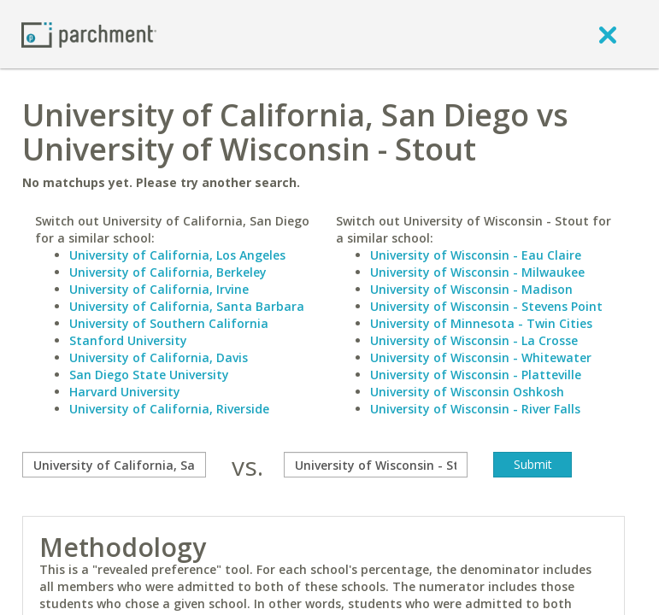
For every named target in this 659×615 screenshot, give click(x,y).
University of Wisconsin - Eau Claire (475, 255)
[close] (608, 34)
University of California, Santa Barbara (186, 306)
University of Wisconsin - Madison (471, 289)
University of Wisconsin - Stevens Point (486, 306)
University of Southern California (168, 323)
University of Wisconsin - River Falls (475, 409)
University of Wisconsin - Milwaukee (477, 272)
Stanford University (128, 340)
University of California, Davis (158, 357)
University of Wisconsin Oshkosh (467, 392)
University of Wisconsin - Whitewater (480, 357)
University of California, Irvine (159, 289)
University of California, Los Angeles (177, 255)
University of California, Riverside (169, 409)
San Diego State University (149, 374)
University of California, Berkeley (168, 272)
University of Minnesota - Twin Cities (481, 323)
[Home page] (88, 34)
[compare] (114, 464)
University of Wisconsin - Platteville (475, 374)
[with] (376, 464)
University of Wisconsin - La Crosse (474, 340)
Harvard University (124, 392)
